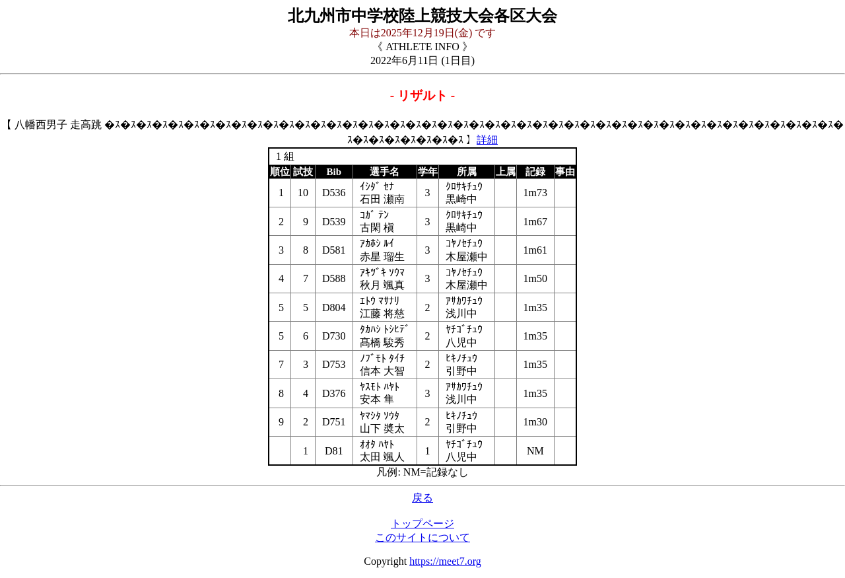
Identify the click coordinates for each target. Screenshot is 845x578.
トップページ (422, 523)
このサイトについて (422, 537)
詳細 (487, 139)
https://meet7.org (445, 561)
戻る (422, 497)
